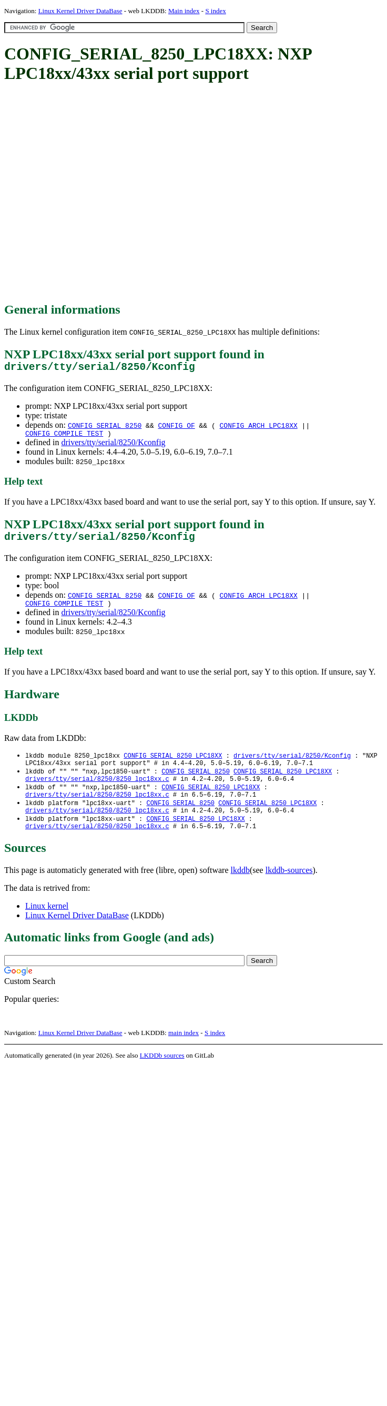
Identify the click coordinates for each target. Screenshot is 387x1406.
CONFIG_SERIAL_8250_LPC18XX (173, 764)
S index (215, 11)
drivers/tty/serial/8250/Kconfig (113, 446)
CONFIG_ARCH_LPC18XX (259, 428)
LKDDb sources (162, 1074)
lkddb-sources (289, 889)
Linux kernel (46, 924)
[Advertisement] (98, 193)
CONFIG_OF (176, 428)
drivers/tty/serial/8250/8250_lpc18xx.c (97, 791)
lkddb (240, 889)
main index (183, 1052)
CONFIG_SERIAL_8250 (104, 428)
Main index (184, 11)
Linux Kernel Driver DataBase (80, 11)
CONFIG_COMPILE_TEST (64, 437)
